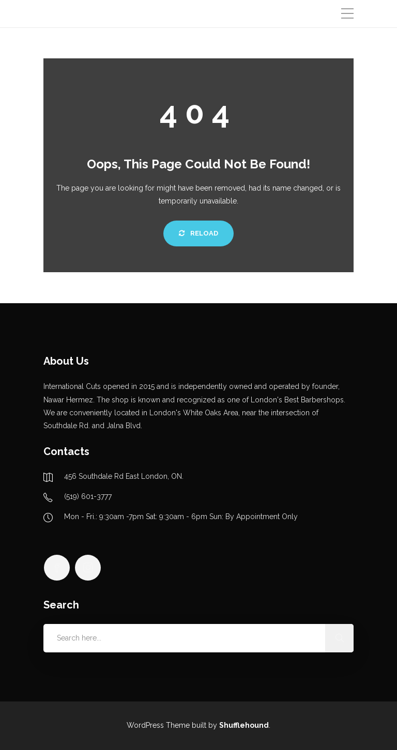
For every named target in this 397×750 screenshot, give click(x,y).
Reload (198, 233)
